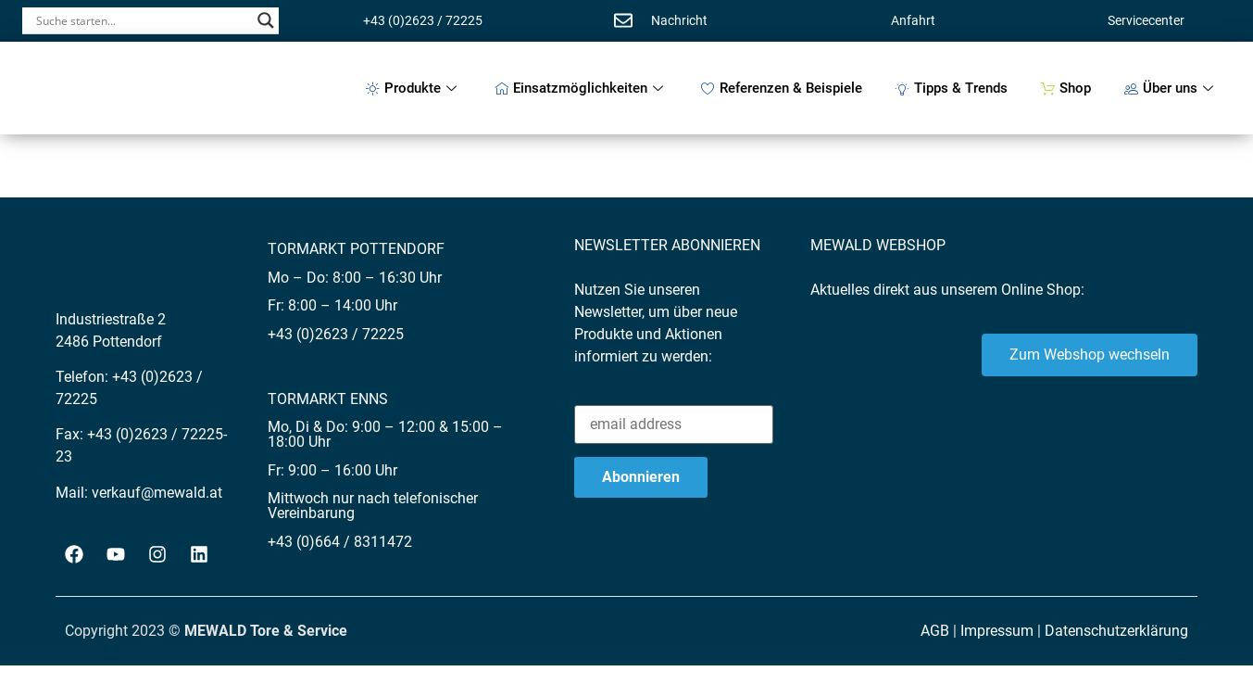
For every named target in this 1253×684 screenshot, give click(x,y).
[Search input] (142, 20)
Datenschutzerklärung (1116, 631)
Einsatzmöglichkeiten (581, 88)
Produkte (413, 88)
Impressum (997, 631)
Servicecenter (1146, 20)
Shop (1066, 88)
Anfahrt (913, 20)
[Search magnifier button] (266, 20)
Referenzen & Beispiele (781, 88)
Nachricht (679, 20)
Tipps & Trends (952, 88)
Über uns (1171, 88)
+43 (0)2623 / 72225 (422, 20)
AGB (935, 631)
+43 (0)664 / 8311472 (340, 542)
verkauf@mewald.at (157, 492)
